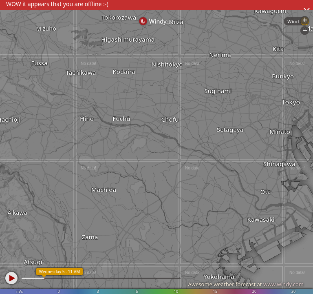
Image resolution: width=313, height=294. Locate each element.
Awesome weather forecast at (246, 284)
